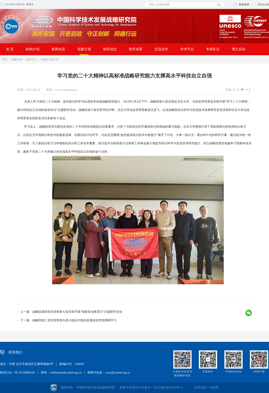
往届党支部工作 (50, 59)
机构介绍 (32, 49)
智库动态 (110, 49)
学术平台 (187, 49)
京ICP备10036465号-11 (168, 387)
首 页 (10, 49)
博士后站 (238, 49)
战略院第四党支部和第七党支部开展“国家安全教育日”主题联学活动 (77, 311)
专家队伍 (213, 49)
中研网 (213, 387)
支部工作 (31, 59)
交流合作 (161, 49)
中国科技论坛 (233, 371)
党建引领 (84, 49)
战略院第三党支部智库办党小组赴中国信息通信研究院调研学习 (74, 320)
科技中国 (259, 371)
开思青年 (207, 371)
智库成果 (135, 49)
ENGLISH (263, 4)
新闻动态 (58, 49)
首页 (4, 59)
